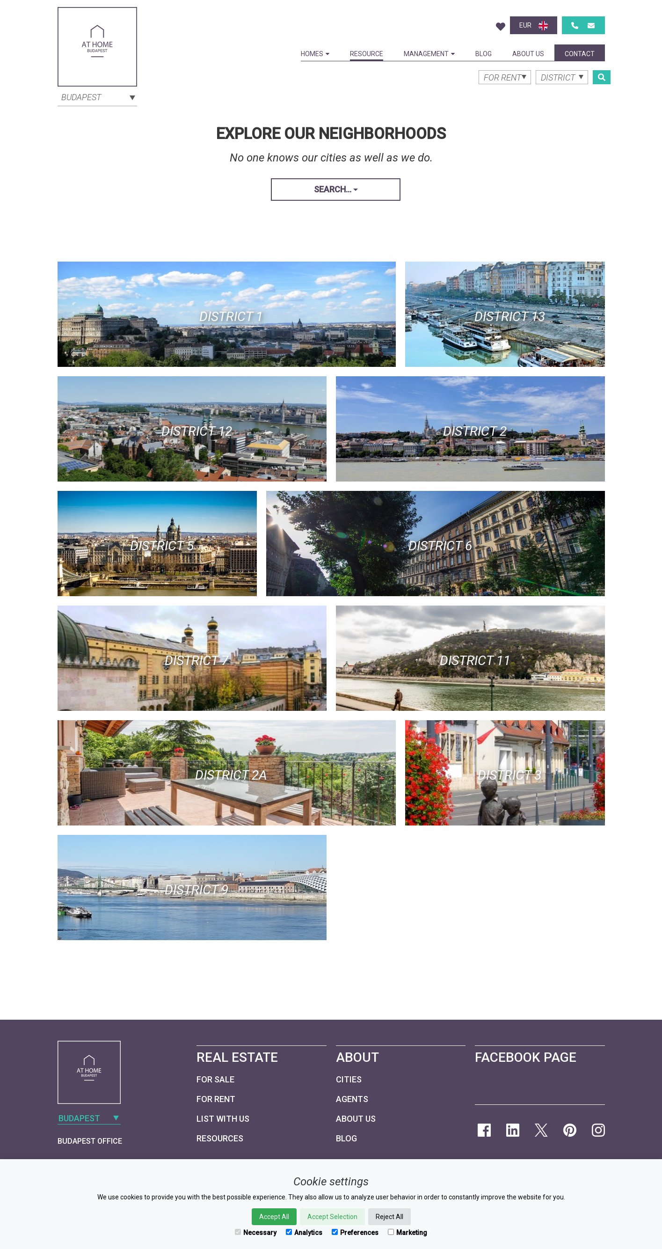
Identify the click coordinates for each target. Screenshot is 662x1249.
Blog (483, 54)
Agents (352, 1099)
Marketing (407, 1232)
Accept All (274, 1216)
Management (429, 54)
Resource (366, 54)
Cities (349, 1079)
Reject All (389, 1216)
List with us (222, 1119)
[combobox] (97, 96)
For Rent (215, 1099)
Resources (219, 1138)
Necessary (255, 1232)
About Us (528, 54)
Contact (580, 54)
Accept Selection (332, 1216)
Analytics (304, 1232)
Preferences (355, 1232)
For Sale (215, 1079)
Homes (315, 54)
